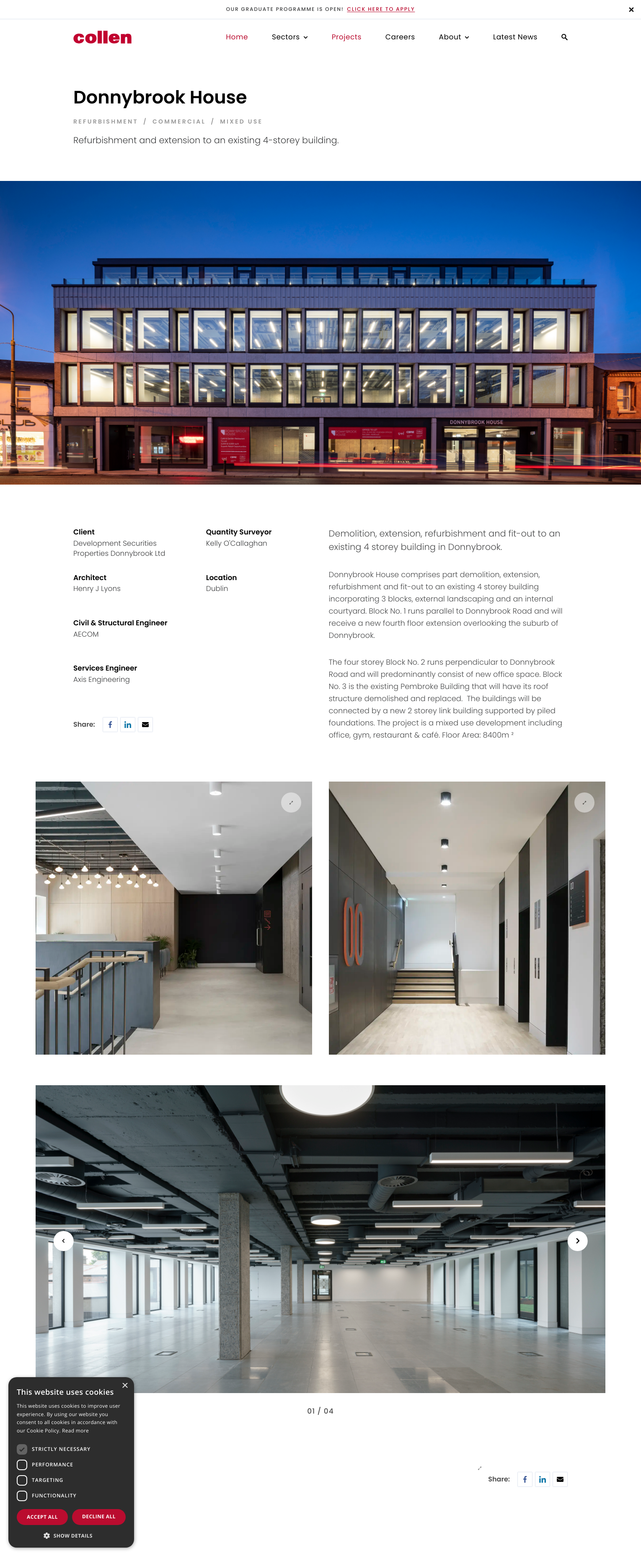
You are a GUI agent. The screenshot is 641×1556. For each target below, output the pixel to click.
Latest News (515, 37)
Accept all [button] (42, 1516)
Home (237, 37)
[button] (71, 1534)
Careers (400, 37)
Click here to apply (381, 9)
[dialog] (71, 1463)
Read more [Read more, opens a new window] (75, 1431)
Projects (347, 37)
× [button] (124, 1386)
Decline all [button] (99, 1516)
